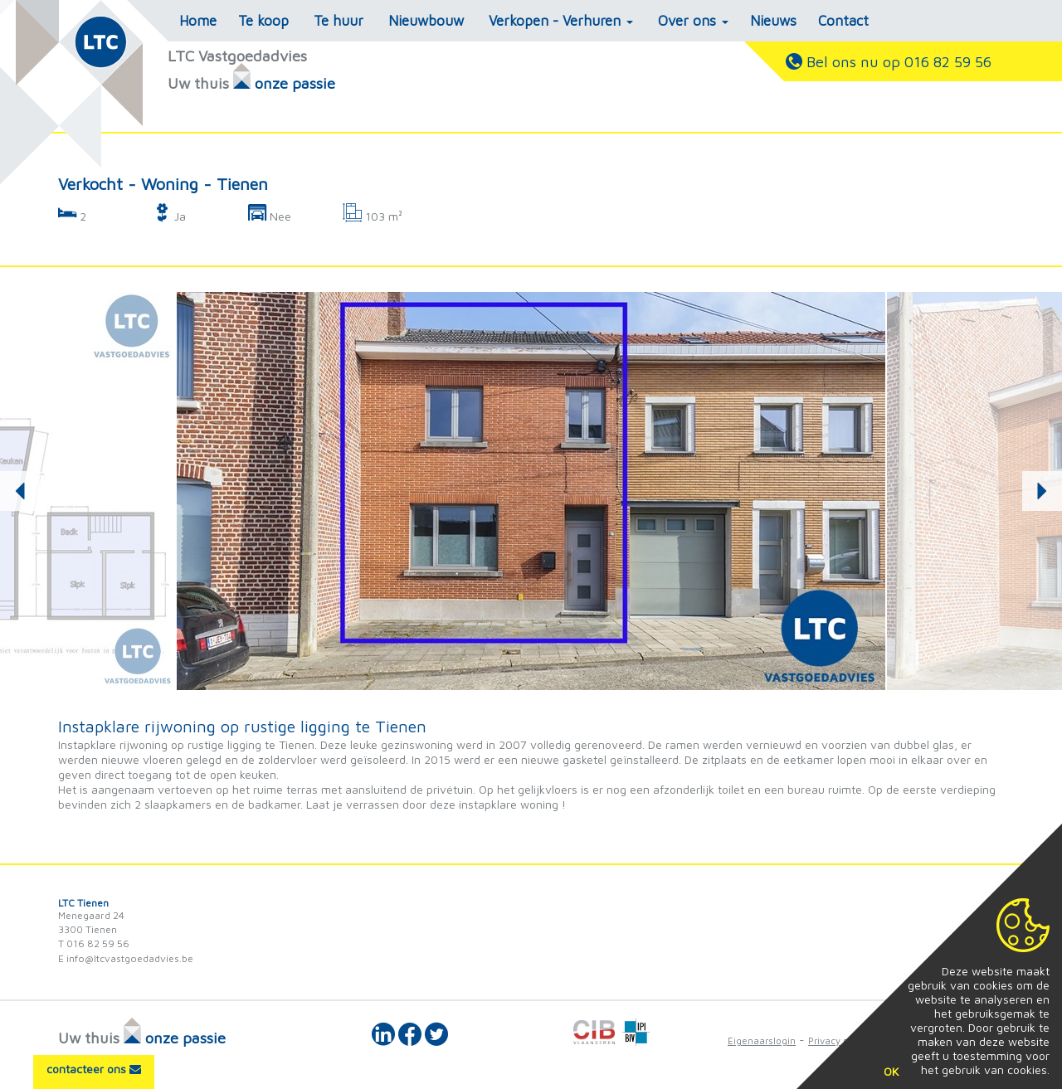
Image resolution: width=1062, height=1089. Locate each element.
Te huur (338, 20)
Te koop (263, 20)
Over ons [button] (693, 20)
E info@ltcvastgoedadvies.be (125, 958)
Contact (843, 20)
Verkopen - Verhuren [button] (561, 20)
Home (198, 20)
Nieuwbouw (426, 20)
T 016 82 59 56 (93, 943)
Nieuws (773, 20)
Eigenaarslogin (762, 1040)
